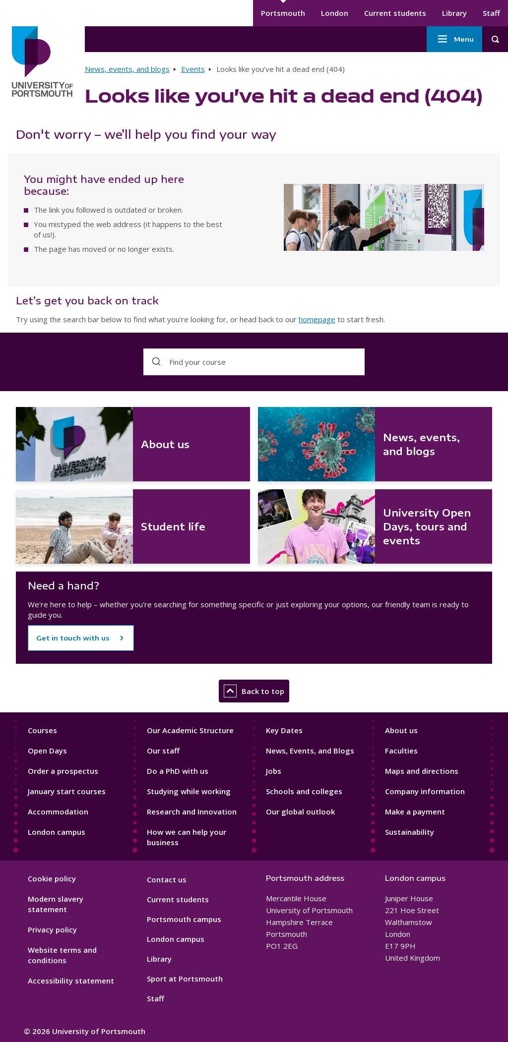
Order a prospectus (63, 771)
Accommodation (58, 811)
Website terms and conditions (62, 955)
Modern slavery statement (55, 904)
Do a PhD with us (177, 771)
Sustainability (409, 832)
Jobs (273, 771)
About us (401, 730)
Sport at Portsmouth (185, 979)
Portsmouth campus (184, 919)
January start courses (67, 791)
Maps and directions (421, 771)
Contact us (167, 879)
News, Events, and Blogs (310, 750)
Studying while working (189, 791)
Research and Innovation (192, 811)
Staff (491, 13)
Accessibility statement (71, 980)
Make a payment (415, 811)
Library (454, 13)
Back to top (254, 691)
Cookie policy (52, 878)
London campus (56, 832)
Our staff (163, 750)
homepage (317, 319)
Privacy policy (52, 929)
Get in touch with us (73, 638)
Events (193, 69)
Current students (395, 13)
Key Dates (284, 730)
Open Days (47, 750)
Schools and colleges (304, 791)
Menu (454, 39)
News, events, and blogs (127, 69)
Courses (42, 730)
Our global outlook (300, 811)
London (334, 13)
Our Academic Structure (190, 730)
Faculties (401, 750)
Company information (425, 791)
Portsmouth (283, 13)
